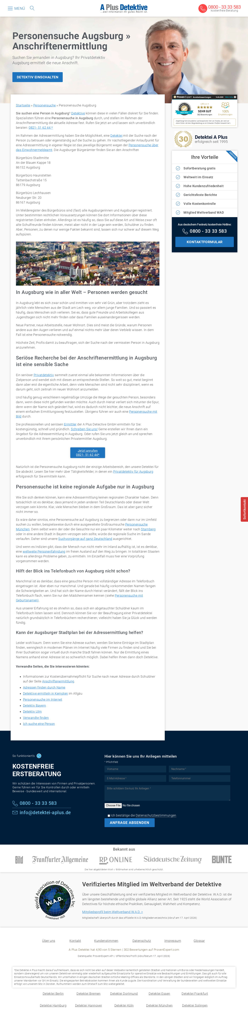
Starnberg (148, 529)
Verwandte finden (36, 718)
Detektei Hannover (88, 1005)
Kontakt (75, 941)
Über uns (48, 941)
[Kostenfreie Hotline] (204, 231)
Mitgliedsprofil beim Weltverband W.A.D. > (112, 912)
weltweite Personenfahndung (44, 551)
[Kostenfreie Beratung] (219, 9)
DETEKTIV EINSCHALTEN (37, 77)
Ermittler (70, 424)
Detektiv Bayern (34, 705)
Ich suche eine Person (39, 724)
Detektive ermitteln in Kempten (45, 693)
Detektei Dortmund (124, 993)
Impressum (172, 941)
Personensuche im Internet (42, 699)
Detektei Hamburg (53, 1005)
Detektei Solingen (195, 1005)
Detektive (78, 113)
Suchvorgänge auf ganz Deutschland (85, 539)
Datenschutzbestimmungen (156, 815)
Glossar (199, 941)
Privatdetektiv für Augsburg (133, 471)
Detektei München (159, 1005)
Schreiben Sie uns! (84, 429)
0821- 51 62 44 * (41, 127)
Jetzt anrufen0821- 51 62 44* (87, 453)
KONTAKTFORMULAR (205, 242)
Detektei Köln (124, 1005)
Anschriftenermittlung (58, 681)
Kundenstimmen (106, 941)
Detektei (116, 135)
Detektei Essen (159, 993)
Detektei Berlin (53, 993)
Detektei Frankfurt (195, 993)
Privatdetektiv (44, 375)
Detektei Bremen (89, 993)
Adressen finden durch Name (44, 687)
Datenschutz (142, 941)
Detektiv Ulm (32, 711)
